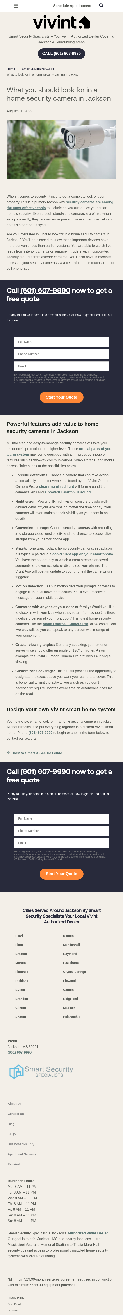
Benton (68, 935)
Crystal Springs (74, 972)
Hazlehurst (71, 963)
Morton (20, 963)
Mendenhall (71, 945)
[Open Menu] (16, 5)
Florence (21, 972)
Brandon (21, 999)
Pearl (19, 935)
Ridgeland (70, 999)
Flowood (69, 981)
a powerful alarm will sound (68, 492)
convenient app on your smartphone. (83, 554)
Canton (68, 990)
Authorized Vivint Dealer (87, 1233)
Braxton (21, 954)
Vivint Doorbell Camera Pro (65, 624)
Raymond (70, 954)
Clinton (20, 1008)
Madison (69, 1008)
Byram (20, 990)
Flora (19, 945)
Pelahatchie (71, 1017)
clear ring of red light (56, 486)
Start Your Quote (61, 397)
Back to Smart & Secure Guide (34, 753)
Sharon (20, 1017)
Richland (21, 981)
